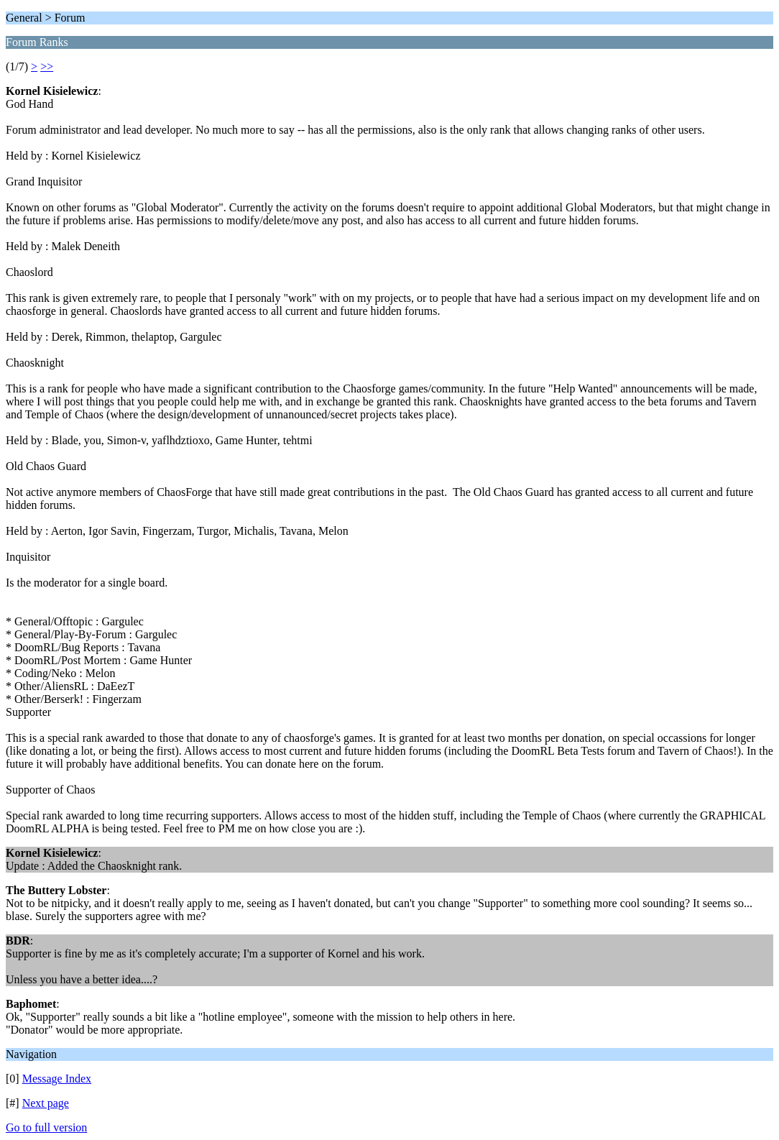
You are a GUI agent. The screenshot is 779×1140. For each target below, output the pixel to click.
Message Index (56, 1078)
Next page (45, 1103)
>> (46, 66)
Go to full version (46, 1127)
